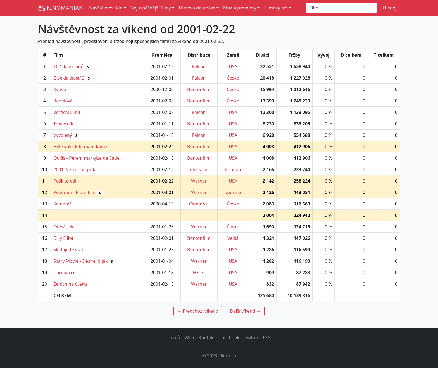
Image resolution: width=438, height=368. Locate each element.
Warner (199, 181)
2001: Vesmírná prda (75, 169)
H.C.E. (199, 272)
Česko (233, 78)
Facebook (229, 337)
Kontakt (207, 337)
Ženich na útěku (70, 284)
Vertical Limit (66, 112)
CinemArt (199, 204)
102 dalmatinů (68, 66)
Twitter (251, 337)
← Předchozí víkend (197, 311)
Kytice (59, 89)
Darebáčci (63, 272)
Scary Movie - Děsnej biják (80, 261)
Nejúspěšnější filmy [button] (150, 8)
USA (233, 66)
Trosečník (63, 124)
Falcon (199, 66)
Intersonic (199, 169)
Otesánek (63, 227)
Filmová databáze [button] (197, 8)
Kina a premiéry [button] (239, 8)
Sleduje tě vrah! (69, 250)
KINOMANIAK (60, 8)
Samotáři (62, 204)
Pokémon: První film (74, 192)
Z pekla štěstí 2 (68, 78)
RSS (267, 337)
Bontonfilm (199, 89)
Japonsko (233, 192)
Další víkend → (245, 311)
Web (189, 337)
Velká (233, 238)
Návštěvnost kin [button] (105, 8)
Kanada (233, 169)
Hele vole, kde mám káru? (80, 147)
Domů (173, 337)
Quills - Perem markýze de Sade (86, 158)
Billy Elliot (63, 238)
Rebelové (62, 101)
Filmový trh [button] (275, 8)
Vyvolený (62, 135)
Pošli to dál (64, 181)
